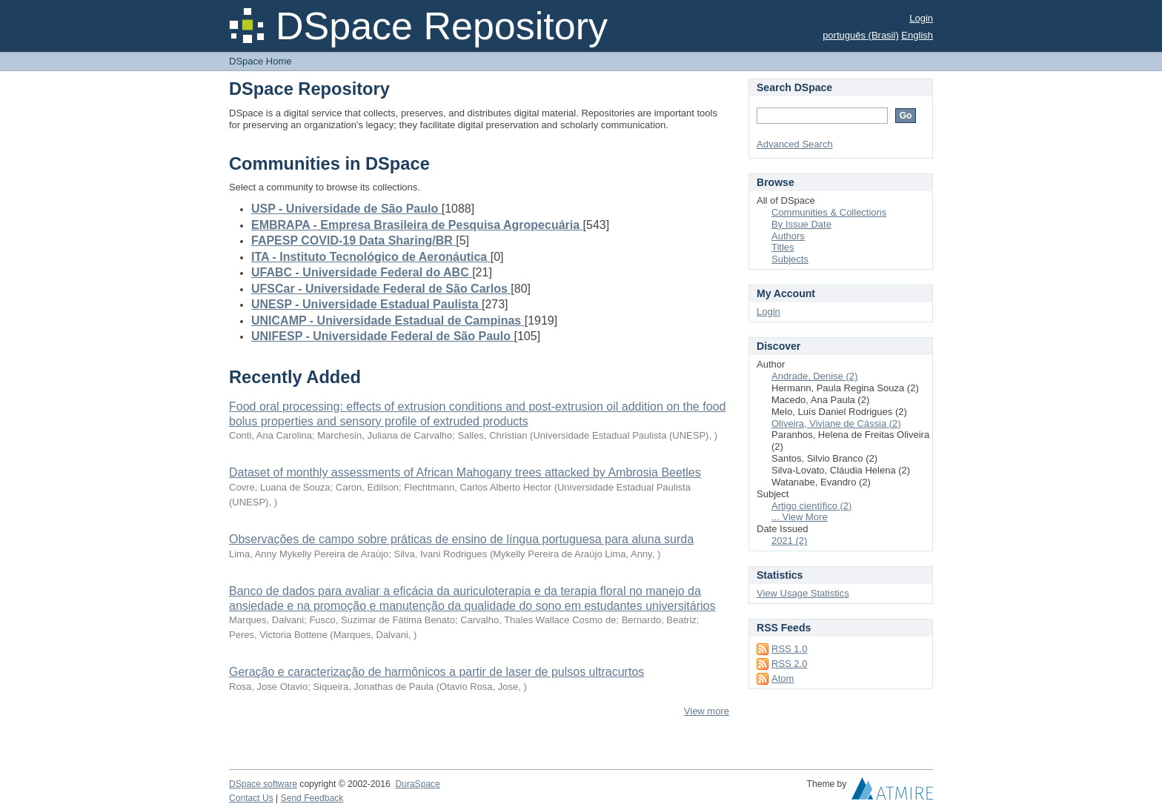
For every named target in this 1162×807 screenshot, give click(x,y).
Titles (782, 247)
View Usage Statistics (803, 593)
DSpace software (263, 784)
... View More (799, 516)
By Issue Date (801, 224)
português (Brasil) (861, 35)
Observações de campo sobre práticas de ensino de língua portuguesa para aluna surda (461, 539)
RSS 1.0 (789, 648)
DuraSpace (417, 784)
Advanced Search (795, 144)
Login (921, 18)
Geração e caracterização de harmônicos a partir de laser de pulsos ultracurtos (436, 671)
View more (706, 711)
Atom (782, 678)
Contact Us (251, 798)
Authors (788, 236)
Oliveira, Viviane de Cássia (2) (836, 423)
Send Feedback (312, 798)
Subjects (790, 259)
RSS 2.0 (789, 663)
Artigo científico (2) (811, 505)
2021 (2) (789, 540)
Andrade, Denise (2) (814, 376)
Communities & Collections (828, 212)
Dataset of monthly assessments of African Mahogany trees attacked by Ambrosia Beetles (465, 472)
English (917, 35)
